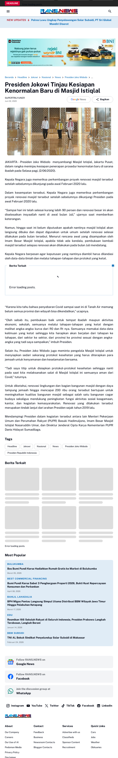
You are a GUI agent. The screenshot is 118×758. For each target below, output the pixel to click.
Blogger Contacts (43, 747)
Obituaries (96, 747)
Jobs (93, 737)
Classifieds (68, 737)
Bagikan (102, 99)
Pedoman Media (13, 747)
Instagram (15, 706)
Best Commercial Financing (27, 578)
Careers (9, 737)
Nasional (41, 446)
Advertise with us (71, 732)
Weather (95, 742)
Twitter (52, 706)
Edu (10, 615)
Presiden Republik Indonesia (22, 453)
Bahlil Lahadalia (19, 597)
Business (38, 737)
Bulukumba (15, 564)
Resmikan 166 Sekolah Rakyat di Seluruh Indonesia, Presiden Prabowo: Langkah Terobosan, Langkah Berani (56, 621)
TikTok (68, 706)
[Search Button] (110, 11)
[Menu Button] (8, 11)
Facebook (85, 706)
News (56, 446)
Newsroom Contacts (44, 742)
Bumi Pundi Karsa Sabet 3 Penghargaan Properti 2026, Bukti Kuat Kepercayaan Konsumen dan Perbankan (56, 585)
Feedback (39, 732)
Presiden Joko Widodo (76, 446)
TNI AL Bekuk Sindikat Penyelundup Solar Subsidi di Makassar (46, 637)
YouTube (34, 706)
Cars (93, 732)
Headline (12, 446)
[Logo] (59, 716)
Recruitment (68, 747)
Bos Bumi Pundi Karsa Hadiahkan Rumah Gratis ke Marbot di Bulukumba (52, 568)
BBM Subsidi (15, 633)
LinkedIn (104, 706)
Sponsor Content (71, 742)
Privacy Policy (12, 752)
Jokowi (26, 446)
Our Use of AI (12, 742)
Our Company (12, 732)
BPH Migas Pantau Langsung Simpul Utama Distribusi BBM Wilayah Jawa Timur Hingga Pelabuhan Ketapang (56, 603)
